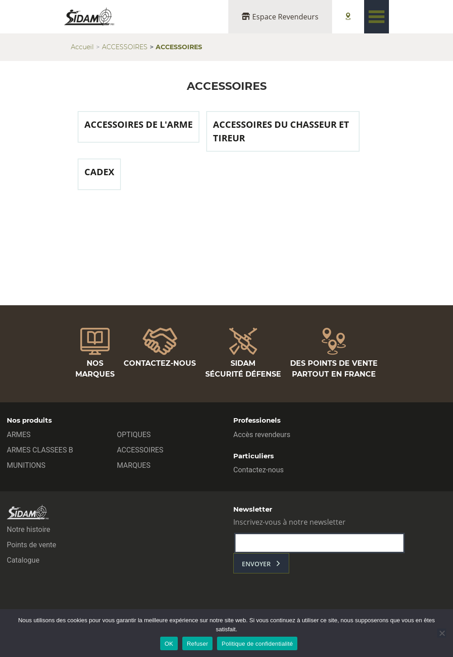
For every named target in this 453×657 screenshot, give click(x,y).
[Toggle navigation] (376, 16)
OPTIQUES (134, 434)
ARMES (19, 434)
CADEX (99, 172)
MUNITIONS (26, 465)
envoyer (256, 563)
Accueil (82, 47)
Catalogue (23, 560)
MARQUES (133, 465)
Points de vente (31, 545)
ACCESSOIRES (125, 47)
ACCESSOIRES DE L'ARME (138, 124)
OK (169, 643)
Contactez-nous (258, 470)
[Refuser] (441, 633)
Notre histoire (28, 529)
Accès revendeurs (262, 434)
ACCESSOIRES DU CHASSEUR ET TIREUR (281, 131)
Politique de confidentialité (257, 643)
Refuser (197, 643)
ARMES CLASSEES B (40, 450)
